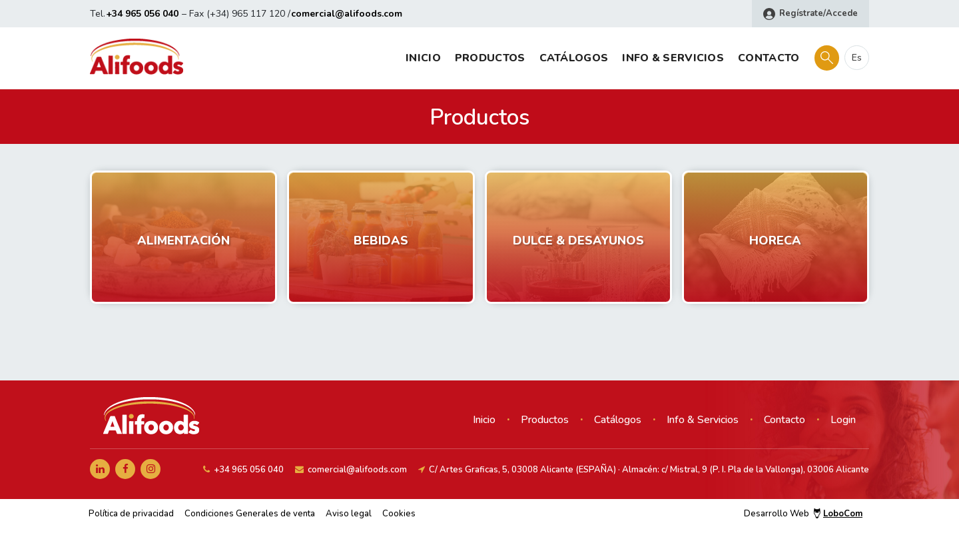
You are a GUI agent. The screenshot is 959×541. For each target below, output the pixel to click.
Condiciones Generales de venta (249, 514)
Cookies (399, 514)
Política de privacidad (131, 514)
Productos (490, 58)
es (857, 57)
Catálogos (574, 58)
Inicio (423, 58)
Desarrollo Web (803, 514)
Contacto (768, 58)
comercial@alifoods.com (346, 13)
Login (843, 419)
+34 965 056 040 (142, 13)
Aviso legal (349, 514)
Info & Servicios (673, 58)
